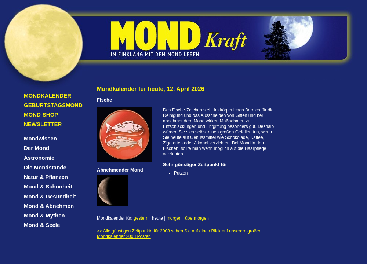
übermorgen (197, 218)
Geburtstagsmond (53, 105)
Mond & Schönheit (48, 186)
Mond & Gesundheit (50, 196)
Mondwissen (40, 138)
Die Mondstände (45, 167)
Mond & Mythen (44, 215)
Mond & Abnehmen (49, 206)
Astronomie (39, 158)
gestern (141, 218)
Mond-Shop (41, 114)
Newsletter (43, 124)
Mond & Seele (42, 225)
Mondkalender (47, 95)
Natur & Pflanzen (46, 177)
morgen (174, 218)
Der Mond (36, 148)
